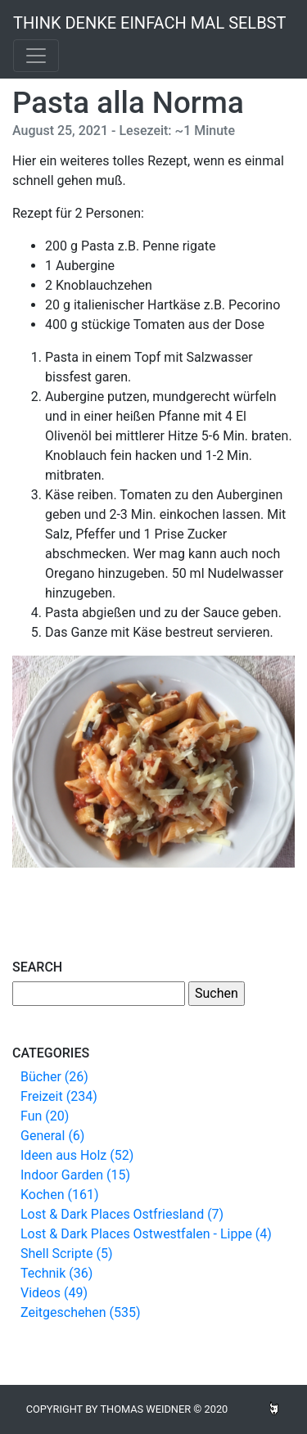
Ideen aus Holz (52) (76, 1155)
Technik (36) (56, 1273)
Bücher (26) (54, 1077)
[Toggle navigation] (36, 55)
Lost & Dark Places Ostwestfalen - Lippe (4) (146, 1234)
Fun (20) (44, 1116)
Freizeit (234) (58, 1096)
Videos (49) (54, 1293)
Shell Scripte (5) (66, 1253)
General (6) (52, 1135)
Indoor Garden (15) (75, 1175)
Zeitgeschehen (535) (80, 1312)
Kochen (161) (59, 1194)
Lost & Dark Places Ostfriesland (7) (121, 1214)
